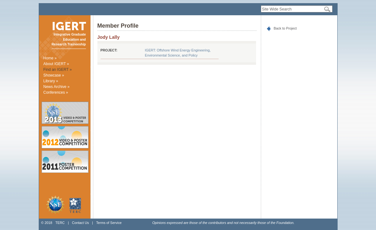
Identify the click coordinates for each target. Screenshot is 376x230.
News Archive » (56, 87)
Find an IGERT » (57, 69)
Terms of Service (109, 223)
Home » (50, 58)
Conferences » (55, 92)
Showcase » (53, 75)
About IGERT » (56, 64)
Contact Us (80, 223)
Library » (50, 81)
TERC (59, 223)
